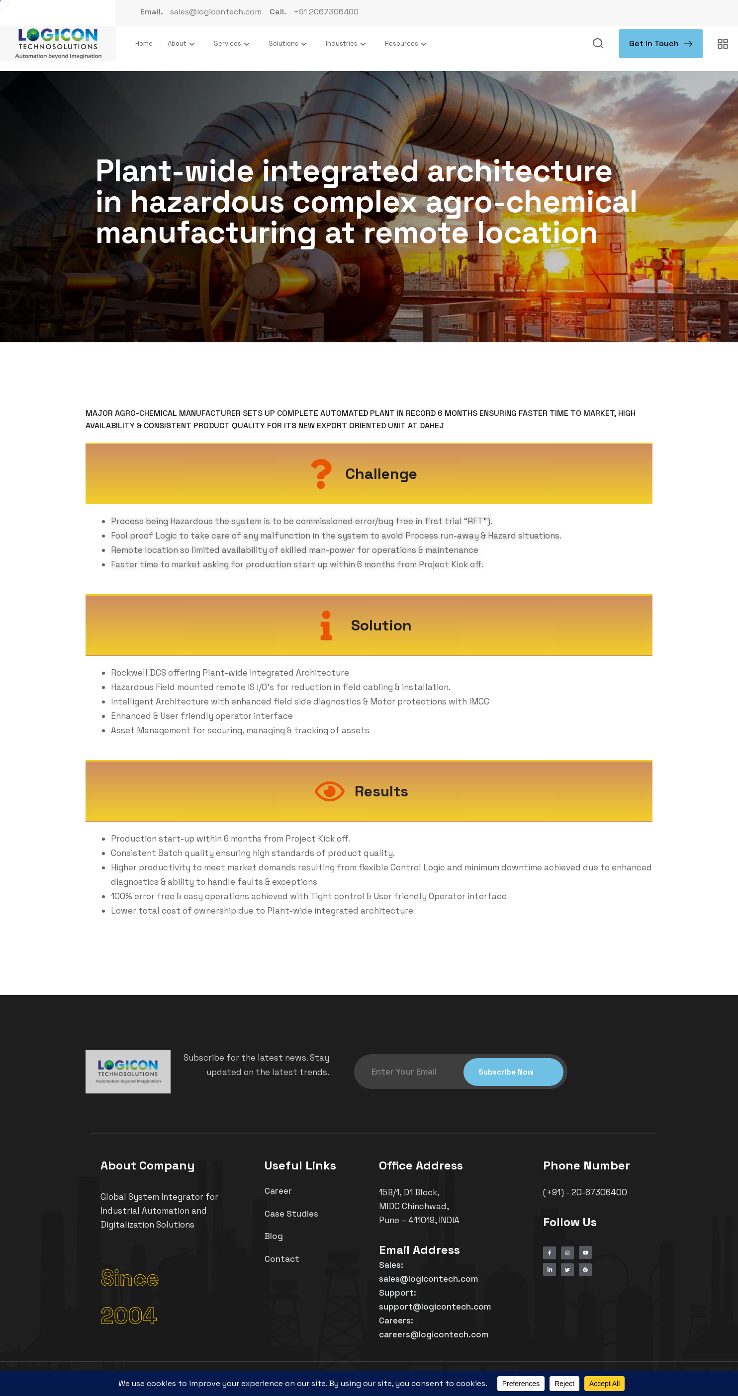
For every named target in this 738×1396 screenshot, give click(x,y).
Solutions (290, 44)
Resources (408, 44)
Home (144, 43)
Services (234, 44)
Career (278, 1190)
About (183, 44)
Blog (274, 1236)
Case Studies (291, 1213)
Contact (282, 1258)
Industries (348, 44)
